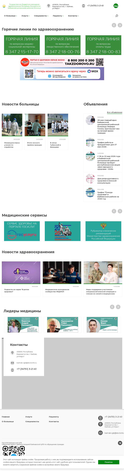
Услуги (25, 16)
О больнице (10, 16)
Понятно (109, 462)
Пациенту (58, 16)
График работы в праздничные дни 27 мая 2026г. (107, 144)
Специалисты (41, 16)
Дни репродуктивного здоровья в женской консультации (108, 181)
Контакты (73, 16)
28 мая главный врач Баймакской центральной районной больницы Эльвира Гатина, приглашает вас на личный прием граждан (108, 126)
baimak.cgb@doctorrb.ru (27, 363)
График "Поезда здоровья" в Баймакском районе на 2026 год (108, 195)
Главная (6, 417)
